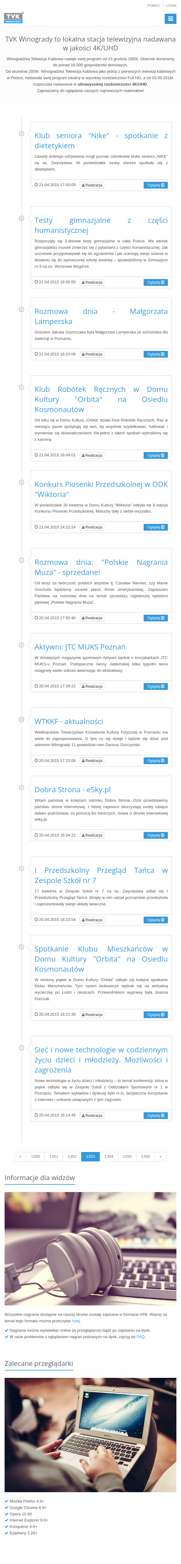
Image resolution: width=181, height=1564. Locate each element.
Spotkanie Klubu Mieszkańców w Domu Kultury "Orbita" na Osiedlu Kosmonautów (101, 959)
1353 (90, 1156)
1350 (35, 1156)
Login (171, 5)
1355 (127, 1156)
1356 (145, 1156)
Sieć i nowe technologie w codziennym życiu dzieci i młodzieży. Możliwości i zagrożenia (101, 1059)
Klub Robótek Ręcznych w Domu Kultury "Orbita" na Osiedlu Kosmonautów (101, 399)
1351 (53, 1156)
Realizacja (92, 185)
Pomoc (154, 5)
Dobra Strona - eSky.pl (73, 789)
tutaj (76, 1321)
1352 (72, 1156)
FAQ (141, 1336)
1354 (108, 1156)
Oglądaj (155, 185)
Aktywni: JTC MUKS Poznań (80, 647)
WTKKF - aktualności (69, 721)
